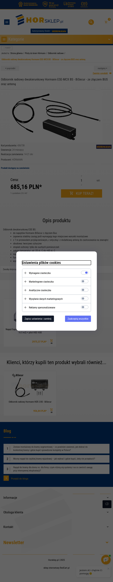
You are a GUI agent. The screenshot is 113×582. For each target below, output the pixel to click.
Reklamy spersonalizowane (41, 307)
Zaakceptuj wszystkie (78, 318)
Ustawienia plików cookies (40, 262)
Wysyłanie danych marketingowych (45, 298)
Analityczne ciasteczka (39, 290)
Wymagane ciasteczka (39, 272)
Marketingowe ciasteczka (40, 281)
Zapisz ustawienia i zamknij (37, 318)
